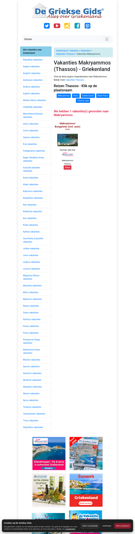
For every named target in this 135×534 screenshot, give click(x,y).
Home (28, 39)
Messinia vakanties (32, 285)
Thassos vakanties (32, 407)
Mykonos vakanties (32, 299)
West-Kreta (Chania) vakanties (32, 115)
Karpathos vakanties (33, 198)
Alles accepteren (122, 526)
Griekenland (62, 50)
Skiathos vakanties (32, 380)
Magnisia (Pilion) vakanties (31, 277)
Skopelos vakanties (32, 386)
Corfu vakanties (30, 130)
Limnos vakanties (31, 268)
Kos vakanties (30, 218)
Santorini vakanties (32, 373)
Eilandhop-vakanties (33, 59)
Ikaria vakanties (30, 177)
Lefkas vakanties (31, 248)
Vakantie (74, 50)
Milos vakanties (30, 292)
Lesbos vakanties (31, 262)
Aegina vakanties (31, 66)
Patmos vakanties (31, 319)
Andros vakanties (31, 86)
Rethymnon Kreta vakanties (31, 351)
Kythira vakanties (31, 231)
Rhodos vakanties (31, 359)
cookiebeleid (70, 529)
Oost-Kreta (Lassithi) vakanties (33, 240)
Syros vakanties (30, 400)
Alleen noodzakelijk (90, 526)
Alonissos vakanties (32, 80)
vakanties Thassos (75, 80)
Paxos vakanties (31, 326)
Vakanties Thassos (65, 54)
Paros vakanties (30, 312)
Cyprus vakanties (31, 137)
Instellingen (106, 526)
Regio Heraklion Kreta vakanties (33, 159)
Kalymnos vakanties (32, 191)
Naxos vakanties (31, 306)
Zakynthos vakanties (33, 427)
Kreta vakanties (30, 225)
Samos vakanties (31, 366)
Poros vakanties (31, 333)
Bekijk (67, 167)
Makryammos (64, 96)
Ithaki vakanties (30, 184)
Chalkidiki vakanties (32, 107)
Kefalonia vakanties (32, 211)
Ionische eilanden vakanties (31, 169)
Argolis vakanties (31, 93)
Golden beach (88, 96)
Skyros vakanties (31, 393)
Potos (75, 96)
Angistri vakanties (31, 73)
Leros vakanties (30, 255)
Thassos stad (83, 100)
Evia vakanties (30, 144)
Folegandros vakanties (34, 151)
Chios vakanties (30, 124)
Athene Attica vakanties (34, 100)
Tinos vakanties (30, 420)
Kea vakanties (30, 204)
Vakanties (85, 50)
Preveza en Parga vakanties (31, 341)
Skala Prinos (102, 96)
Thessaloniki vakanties (34, 413)
